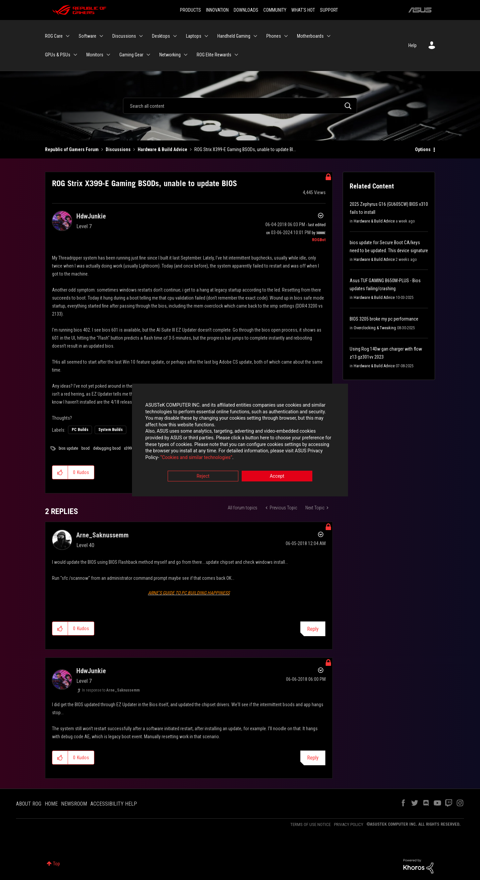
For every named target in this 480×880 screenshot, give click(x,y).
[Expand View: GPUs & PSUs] (75, 54)
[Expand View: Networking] (185, 54)
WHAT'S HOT (303, 10)
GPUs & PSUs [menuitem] (57, 54)
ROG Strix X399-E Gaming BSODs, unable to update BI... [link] (245, 149)
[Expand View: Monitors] (108, 54)
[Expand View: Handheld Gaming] (255, 36)
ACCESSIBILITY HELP (113, 804)
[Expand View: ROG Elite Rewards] (236, 54)
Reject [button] (203, 477)
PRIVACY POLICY (348, 824)
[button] (60, 472)
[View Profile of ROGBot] (319, 240)
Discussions (118, 149)
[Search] (240, 106)
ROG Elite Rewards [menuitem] (214, 54)
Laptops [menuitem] (193, 36)
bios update (68, 448)
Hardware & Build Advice (162, 149)
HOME (51, 804)
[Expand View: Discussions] (141, 36)
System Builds (110, 429)
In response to (111, 690)
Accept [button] (277, 477)
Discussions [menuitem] (124, 36)
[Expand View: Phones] (286, 36)
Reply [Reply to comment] (313, 629)
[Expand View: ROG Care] (67, 36)
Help (412, 45)
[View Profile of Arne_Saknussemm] (102, 535)
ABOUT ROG (28, 804)
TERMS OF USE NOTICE (310, 824)
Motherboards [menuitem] (310, 36)
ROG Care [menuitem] (54, 36)
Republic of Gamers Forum (72, 149)
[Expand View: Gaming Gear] (148, 54)
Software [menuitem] (87, 36)
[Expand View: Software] (101, 36)
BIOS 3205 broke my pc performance (384, 319)
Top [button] (56, 863)
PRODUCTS (190, 10)
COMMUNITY (274, 10)
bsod (85, 448)
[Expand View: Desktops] (175, 36)
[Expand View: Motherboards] (328, 36)
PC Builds (80, 429)
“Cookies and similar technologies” (196, 458)
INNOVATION (217, 10)
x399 (128, 448)
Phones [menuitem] (273, 36)
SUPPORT (329, 10)
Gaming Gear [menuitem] (131, 54)
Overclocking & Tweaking (375, 328)
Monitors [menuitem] (94, 54)
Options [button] (423, 149)
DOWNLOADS (246, 10)
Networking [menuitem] (170, 54)
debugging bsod (107, 448)
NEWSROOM (74, 804)
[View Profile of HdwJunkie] (91, 216)
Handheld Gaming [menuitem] (233, 36)
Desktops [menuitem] (161, 36)
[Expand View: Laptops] (206, 36)
